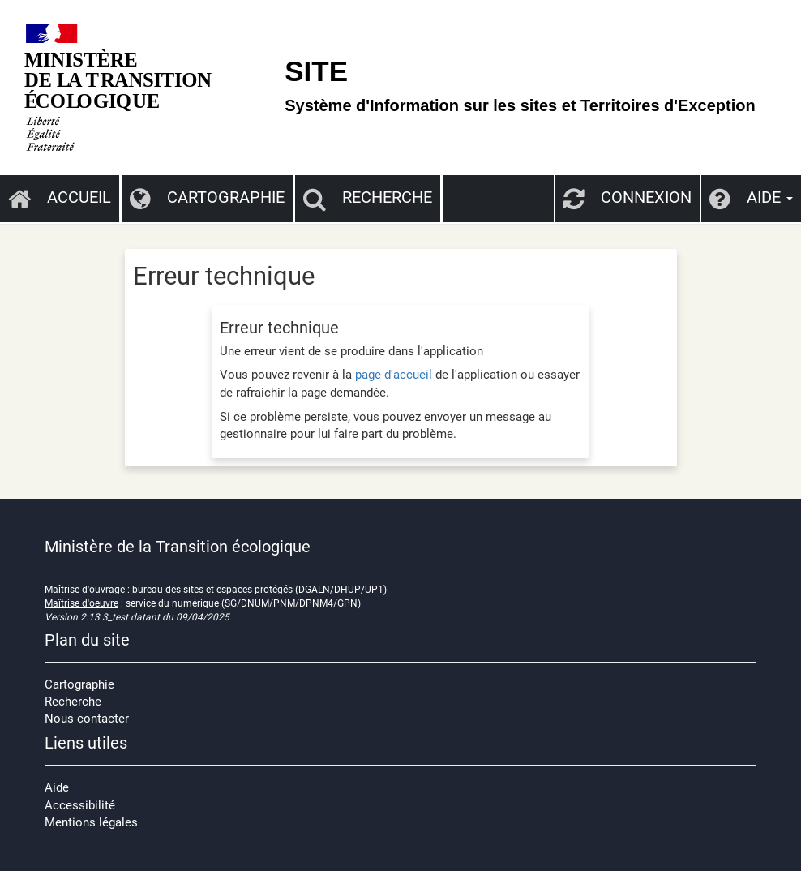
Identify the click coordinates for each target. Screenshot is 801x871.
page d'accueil (393, 374)
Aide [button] (751, 197)
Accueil (59, 197)
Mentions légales (91, 822)
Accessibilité (80, 805)
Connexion (627, 197)
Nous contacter (87, 718)
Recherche (367, 197)
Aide (57, 787)
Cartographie (207, 197)
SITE (316, 71)
